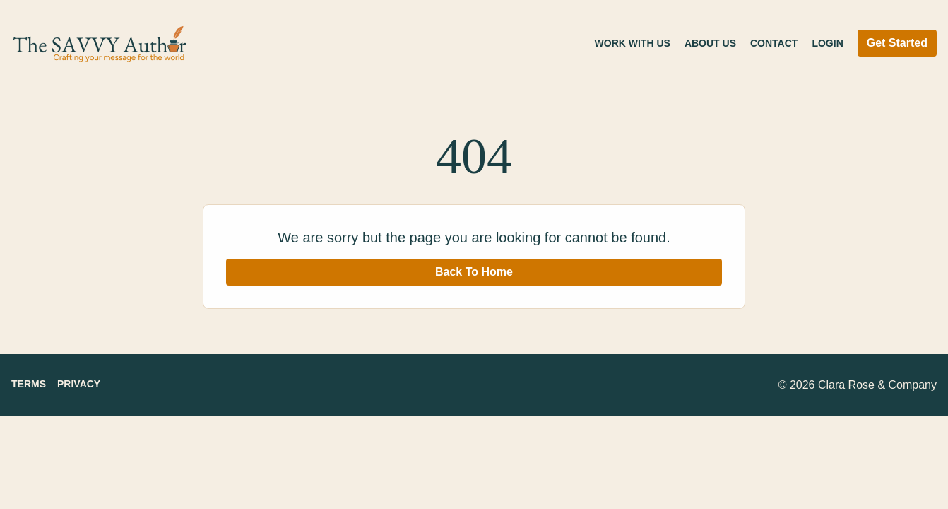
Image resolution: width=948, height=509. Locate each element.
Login (827, 43)
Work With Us (632, 43)
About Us (710, 43)
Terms (28, 384)
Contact (774, 43)
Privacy (78, 384)
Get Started (897, 43)
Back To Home (474, 272)
